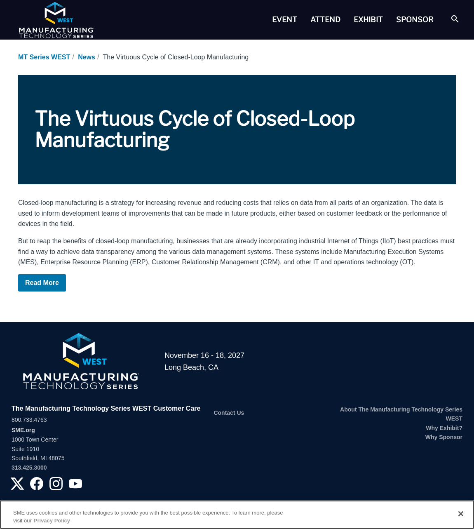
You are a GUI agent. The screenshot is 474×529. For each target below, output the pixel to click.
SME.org (23, 430)
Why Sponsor (443, 437)
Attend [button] (325, 19)
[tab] (284, 20)
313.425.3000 (29, 467)
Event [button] (284, 19)
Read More (42, 282)
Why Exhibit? (444, 428)
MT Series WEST (44, 57)
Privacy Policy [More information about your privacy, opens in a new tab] (52, 520)
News (86, 57)
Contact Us (229, 412)
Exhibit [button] (368, 19)
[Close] (461, 514)
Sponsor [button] (415, 19)
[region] (237, 515)
